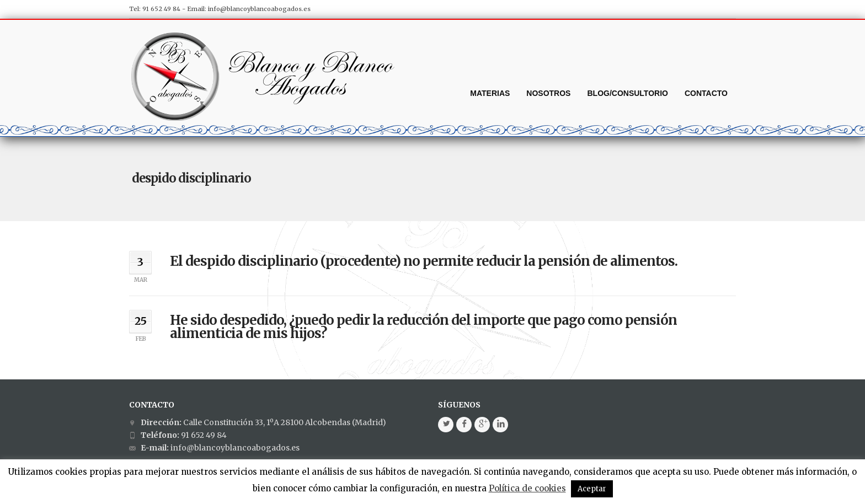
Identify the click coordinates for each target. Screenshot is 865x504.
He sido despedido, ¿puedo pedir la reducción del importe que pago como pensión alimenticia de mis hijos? (423, 327)
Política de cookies (527, 488)
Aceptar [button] (592, 489)
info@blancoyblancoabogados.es (259, 9)
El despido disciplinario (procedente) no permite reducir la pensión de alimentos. (423, 261)
